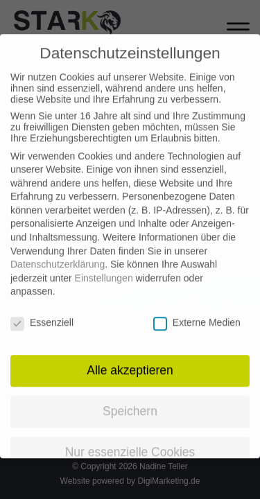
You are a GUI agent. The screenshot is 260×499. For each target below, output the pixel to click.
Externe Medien (197, 311)
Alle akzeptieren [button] (130, 359)
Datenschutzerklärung (57, 253)
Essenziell (41, 311)
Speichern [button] (130, 400)
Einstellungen (104, 266)
